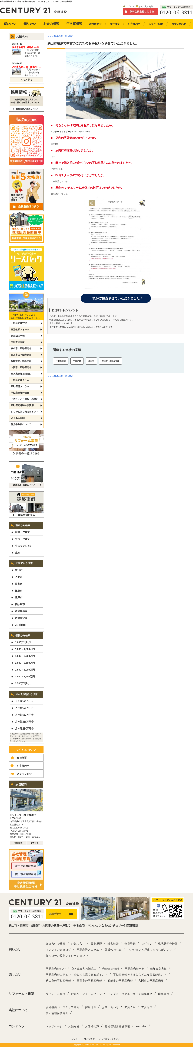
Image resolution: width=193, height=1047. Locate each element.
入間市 (18, 576)
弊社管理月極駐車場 (117, 1026)
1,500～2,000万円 (25, 656)
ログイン (129, 6)
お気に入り (78, 943)
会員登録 (130, 943)
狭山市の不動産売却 (21, 348)
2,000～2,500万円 (25, 662)
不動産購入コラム (20, 386)
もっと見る (26, 79)
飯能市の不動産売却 (21, 361)
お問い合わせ (110, 1007)
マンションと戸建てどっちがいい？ (149, 949)
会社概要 (22, 757)
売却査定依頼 (110, 968)
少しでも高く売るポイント (24, 411)
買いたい (10, 23)
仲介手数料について (21, 424)
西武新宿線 (21, 611)
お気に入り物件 (145, 6)
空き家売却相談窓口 (21, 373)
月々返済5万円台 (24, 701)
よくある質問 (18, 418)
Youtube (141, 1026)
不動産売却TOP (19, 323)
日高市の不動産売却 (21, 354)
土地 (17, 552)
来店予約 (130, 1007)
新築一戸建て (22, 532)
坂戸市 (18, 597)
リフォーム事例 (55, 993)
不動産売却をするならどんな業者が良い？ (140, 974)
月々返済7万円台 (24, 714)
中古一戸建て (22, 539)
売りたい (30, 23)
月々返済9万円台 (24, 728)
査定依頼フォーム (20, 329)
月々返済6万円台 (24, 708)
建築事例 (163, 993)
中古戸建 (77, 361)
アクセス (146, 1007)
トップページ (54, 1026)
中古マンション (23, 545)
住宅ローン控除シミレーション (65, 955)
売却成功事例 (18, 335)
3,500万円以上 (23, 683)
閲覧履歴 (96, 943)
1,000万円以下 (23, 642)
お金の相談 (51, 23)
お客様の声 (23, 765)
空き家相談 (74, 23)
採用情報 (90, 1007)
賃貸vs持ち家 (113, 949)
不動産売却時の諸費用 (22, 405)
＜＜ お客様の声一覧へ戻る (60, 36)
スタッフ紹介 (24, 773)
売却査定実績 (18, 342)
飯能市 (18, 590)
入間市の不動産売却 (21, 367)
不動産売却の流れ (20, 392)
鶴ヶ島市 (20, 604)
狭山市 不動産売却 (110, 361)
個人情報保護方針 (57, 1013)
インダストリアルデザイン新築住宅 (130, 993)
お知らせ (73, 1026)
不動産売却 (61, 361)
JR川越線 (20, 624)
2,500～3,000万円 (25, 669)
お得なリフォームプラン (86, 993)
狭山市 (91, 361)
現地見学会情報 (168, 943)
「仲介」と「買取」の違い (24, 399)
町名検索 (113, 943)
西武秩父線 (21, 618)
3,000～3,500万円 (25, 676)
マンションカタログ (58, 949)
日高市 (18, 583)
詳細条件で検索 (55, 943)
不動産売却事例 (134, 968)
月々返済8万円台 (24, 721)
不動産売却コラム (20, 380)
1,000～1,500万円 (25, 649)
